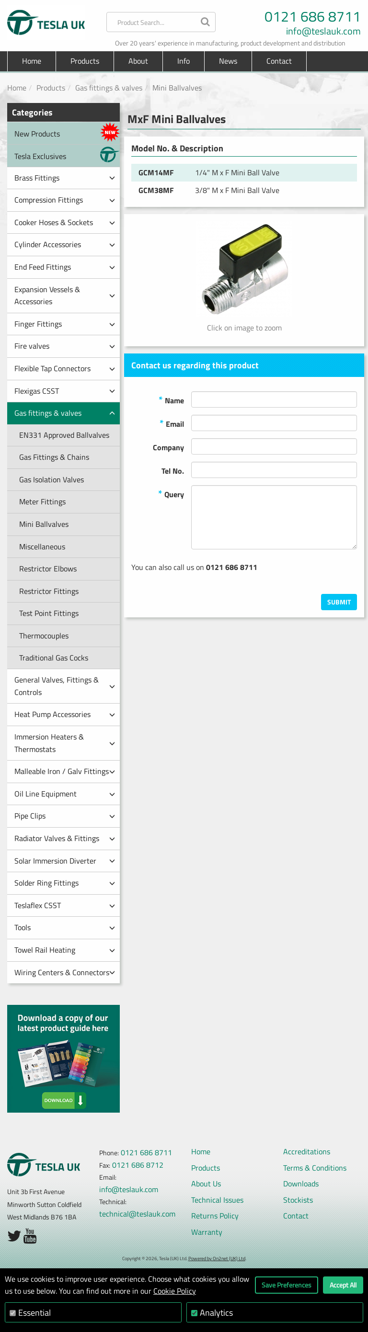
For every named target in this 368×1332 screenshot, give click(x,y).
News (228, 61)
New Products (67, 132)
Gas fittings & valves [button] (64, 413)
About (138, 61)
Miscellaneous (42, 546)
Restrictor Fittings (49, 591)
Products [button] (84, 61)
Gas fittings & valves (108, 87)
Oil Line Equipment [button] (64, 793)
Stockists (298, 1200)
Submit (339, 602)
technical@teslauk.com (137, 1213)
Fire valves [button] (64, 346)
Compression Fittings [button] (64, 199)
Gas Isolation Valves (51, 479)
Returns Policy (215, 1215)
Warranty (206, 1232)
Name (171, 399)
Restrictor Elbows (48, 568)
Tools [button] (64, 927)
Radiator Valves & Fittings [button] (64, 838)
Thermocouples (44, 635)
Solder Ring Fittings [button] (64, 882)
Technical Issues (217, 1200)
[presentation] (284, 575)
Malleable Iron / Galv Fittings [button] (64, 771)
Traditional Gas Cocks (53, 657)
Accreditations (306, 1151)
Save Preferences (286, 1285)
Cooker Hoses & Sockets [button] (64, 222)
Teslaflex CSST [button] (64, 905)
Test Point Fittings (49, 613)
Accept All (343, 1285)
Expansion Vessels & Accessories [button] (64, 295)
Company (168, 447)
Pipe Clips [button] (64, 815)
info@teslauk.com (323, 31)
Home (31, 61)
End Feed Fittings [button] (64, 267)
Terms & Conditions (314, 1167)
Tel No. (172, 471)
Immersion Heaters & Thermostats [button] (64, 743)
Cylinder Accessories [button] (64, 244)
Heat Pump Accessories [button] (64, 714)
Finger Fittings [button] (64, 324)
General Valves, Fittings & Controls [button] (64, 686)
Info (183, 61)
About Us (206, 1183)
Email (172, 423)
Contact (279, 61)
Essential (34, 1312)
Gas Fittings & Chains (54, 457)
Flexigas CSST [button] (64, 391)
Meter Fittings (42, 501)
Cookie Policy (174, 1291)
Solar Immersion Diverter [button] (64, 860)
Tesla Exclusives (67, 154)
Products (50, 87)
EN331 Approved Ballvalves (64, 435)
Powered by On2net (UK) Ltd (216, 1258)
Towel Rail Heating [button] (64, 950)
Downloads (301, 1183)
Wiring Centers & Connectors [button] (64, 972)
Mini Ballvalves (44, 524)
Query (171, 493)
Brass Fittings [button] (64, 177)
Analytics (216, 1312)
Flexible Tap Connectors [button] (64, 368)
